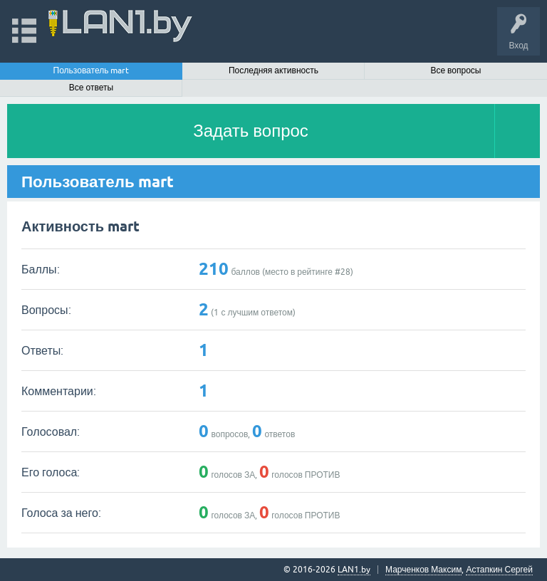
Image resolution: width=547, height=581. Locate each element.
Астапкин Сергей (499, 570)
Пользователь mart (91, 70)
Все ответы (91, 88)
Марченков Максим (423, 570)
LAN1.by (354, 570)
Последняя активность (273, 70)
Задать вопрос (250, 130)
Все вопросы (455, 70)
